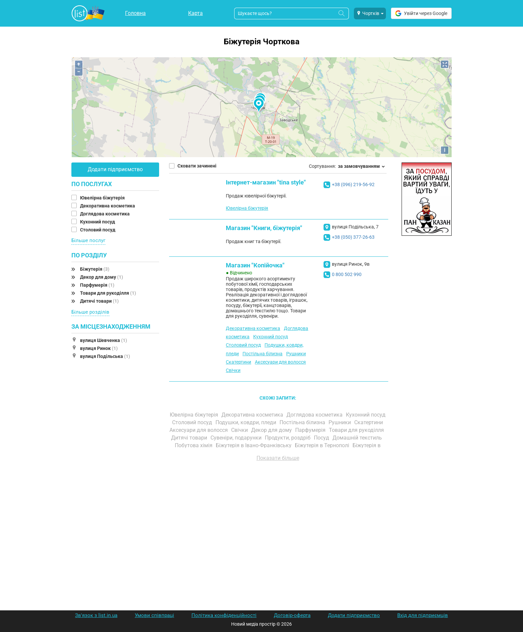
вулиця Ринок (99, 348)
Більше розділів (90, 312)
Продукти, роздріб (288, 438)
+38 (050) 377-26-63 (353, 237)
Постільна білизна (262, 353)
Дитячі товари (99, 301)
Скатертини (238, 362)
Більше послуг (88, 240)
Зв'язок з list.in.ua (96, 615)
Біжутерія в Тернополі (323, 445)
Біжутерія (94, 269)
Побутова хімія (194, 445)
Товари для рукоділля (108, 293)
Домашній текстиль (358, 438)
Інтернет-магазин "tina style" (266, 182)
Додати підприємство (115, 169)
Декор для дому (101, 277)
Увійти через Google (421, 13)
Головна (135, 13)
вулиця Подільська (105, 356)
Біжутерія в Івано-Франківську (254, 445)
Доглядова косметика (105, 213)
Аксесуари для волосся (280, 362)
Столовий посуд (98, 229)
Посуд (322, 438)
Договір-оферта (292, 615)
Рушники (296, 353)
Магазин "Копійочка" (255, 265)
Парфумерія (97, 285)
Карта (195, 13)
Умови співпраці (154, 615)
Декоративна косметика (108, 205)
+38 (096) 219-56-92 (353, 184)
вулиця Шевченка (103, 340)
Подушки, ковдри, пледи (246, 422)
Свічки (233, 370)
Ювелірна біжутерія (103, 197)
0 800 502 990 (347, 274)
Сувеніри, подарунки (236, 438)
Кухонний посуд (98, 221)
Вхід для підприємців (422, 615)
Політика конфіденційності (223, 615)
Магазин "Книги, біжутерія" (264, 227)
